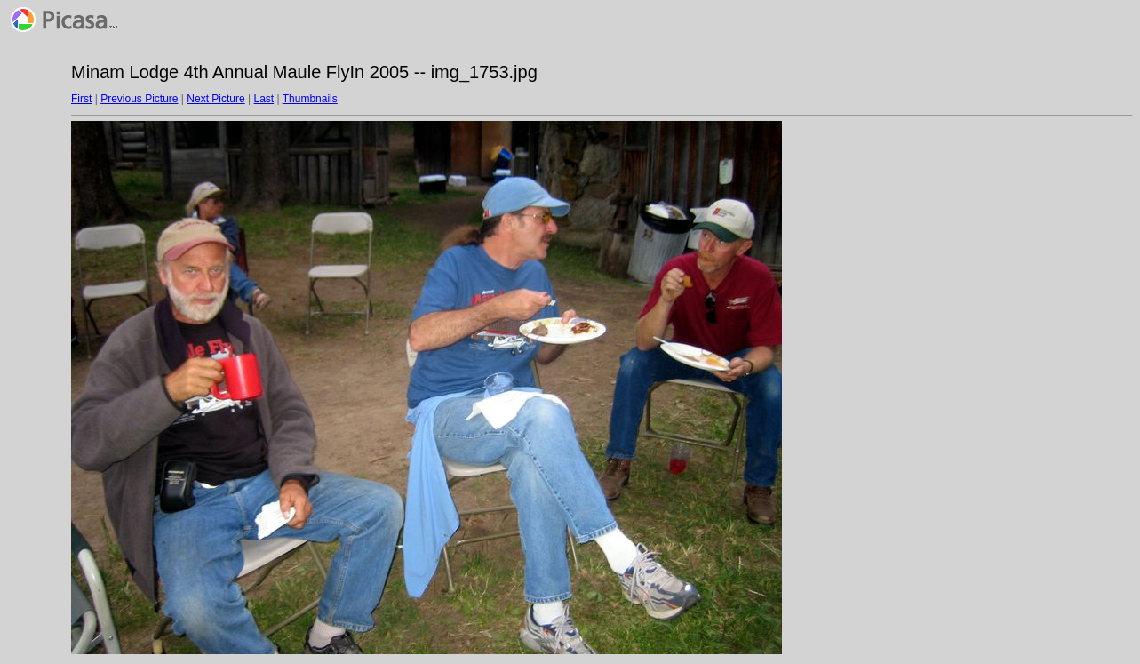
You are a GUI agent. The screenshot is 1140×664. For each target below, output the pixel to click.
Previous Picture (139, 98)
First (81, 98)
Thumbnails (310, 98)
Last (263, 98)
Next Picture (215, 98)
